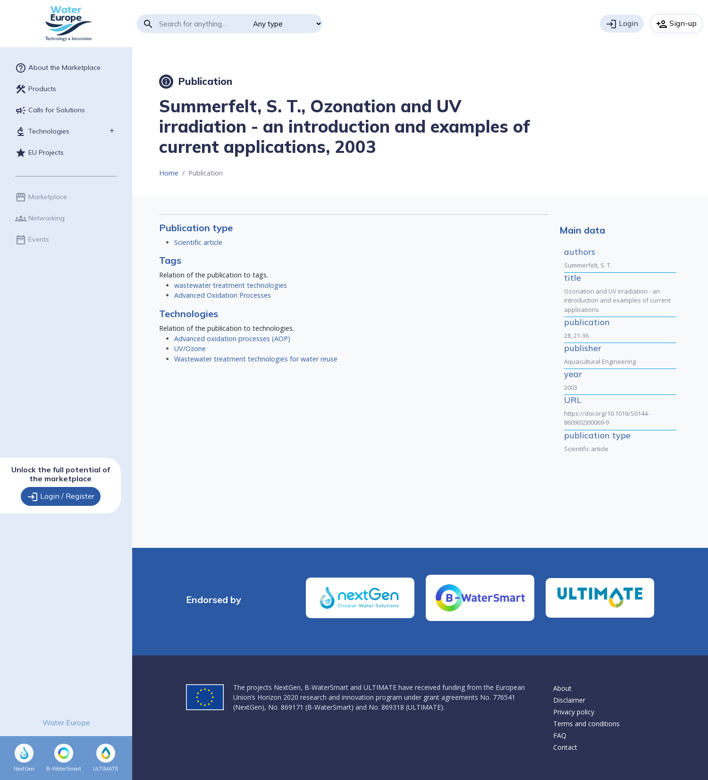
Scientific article (198, 242)
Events (32, 239)
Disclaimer (569, 700)
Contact (565, 747)
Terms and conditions (586, 723)
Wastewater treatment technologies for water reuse (255, 358)
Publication (195, 81)
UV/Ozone (190, 348)
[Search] (202, 23)
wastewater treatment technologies (230, 285)
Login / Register (60, 497)
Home (168, 172)
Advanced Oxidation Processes (222, 295)
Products (35, 89)
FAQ (559, 735)
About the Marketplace (58, 68)
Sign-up (676, 24)
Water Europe (66, 722)
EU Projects (39, 153)
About (562, 688)
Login (622, 24)
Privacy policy (573, 711)
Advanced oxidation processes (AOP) (232, 338)
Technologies (42, 131)
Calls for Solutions (50, 110)
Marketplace (41, 197)
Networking (40, 218)
